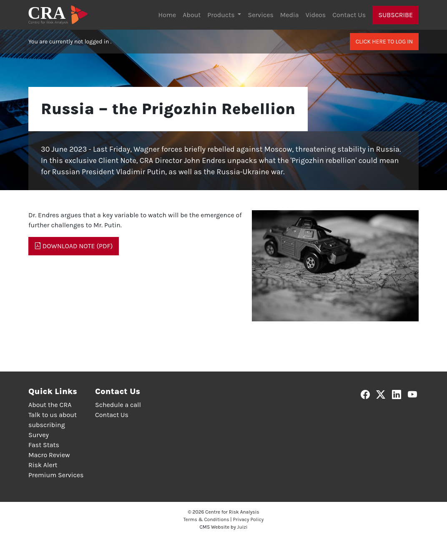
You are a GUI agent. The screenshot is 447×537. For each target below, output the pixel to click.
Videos (316, 15)
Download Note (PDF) (73, 246)
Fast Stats (43, 445)
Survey (38, 435)
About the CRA (49, 405)
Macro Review (49, 455)
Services (260, 15)
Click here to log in (384, 41)
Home (167, 15)
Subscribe (395, 15)
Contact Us (349, 15)
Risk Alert (42, 465)
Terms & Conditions (206, 519)
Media (289, 15)
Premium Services (55, 475)
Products (221, 15)
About (192, 15)
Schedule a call (118, 405)
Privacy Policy (248, 519)
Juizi (242, 527)
